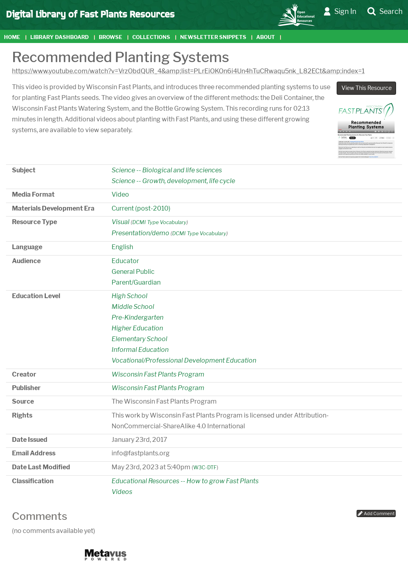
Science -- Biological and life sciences (167, 170)
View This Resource (366, 88)
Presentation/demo (140, 233)
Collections (151, 37)
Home (12, 37)
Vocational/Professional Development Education (184, 360)
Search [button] (384, 11)
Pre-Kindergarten (137, 317)
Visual (120, 222)
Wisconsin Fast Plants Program (158, 374)
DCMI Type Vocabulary (159, 222)
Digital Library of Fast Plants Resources (90, 14)
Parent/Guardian (136, 282)
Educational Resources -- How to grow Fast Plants (185, 481)
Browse (110, 37)
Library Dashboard (59, 37)
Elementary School (139, 339)
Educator (125, 261)
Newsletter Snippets (213, 37)
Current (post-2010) (141, 208)
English (122, 247)
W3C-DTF (205, 467)
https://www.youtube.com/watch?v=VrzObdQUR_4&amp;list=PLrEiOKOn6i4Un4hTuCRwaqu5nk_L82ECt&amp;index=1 (188, 71)
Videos (122, 491)
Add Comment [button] (376, 513)
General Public (133, 271)
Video (120, 194)
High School (129, 296)
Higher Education (137, 328)
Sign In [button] (340, 11)
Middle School (133, 306)
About (265, 37)
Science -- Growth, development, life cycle (173, 181)
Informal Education (140, 349)
